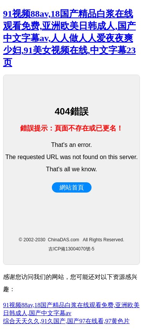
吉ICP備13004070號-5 (71, 249)
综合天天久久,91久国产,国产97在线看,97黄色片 (66, 321)
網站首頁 (71, 187)
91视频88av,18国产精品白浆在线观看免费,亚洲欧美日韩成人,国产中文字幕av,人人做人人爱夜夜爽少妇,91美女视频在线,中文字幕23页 (69, 38)
